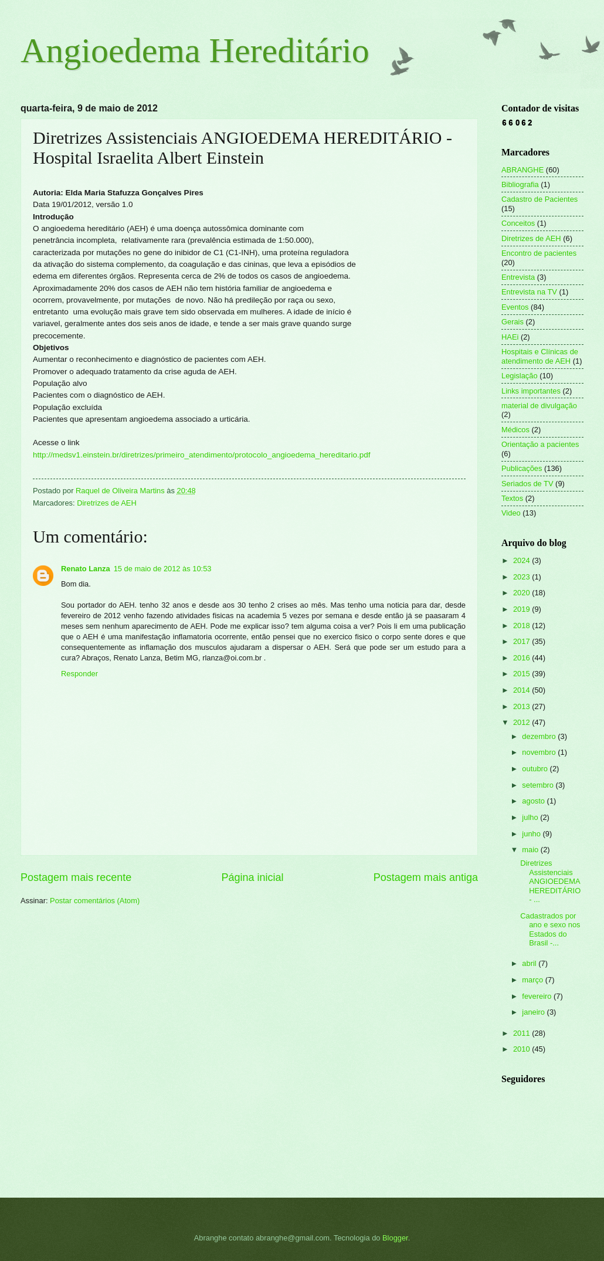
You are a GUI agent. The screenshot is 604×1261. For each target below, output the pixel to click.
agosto (534, 800)
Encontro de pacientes (538, 253)
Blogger (395, 1237)
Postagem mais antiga (426, 877)
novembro (540, 752)
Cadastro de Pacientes (539, 199)
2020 (522, 592)
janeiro (534, 1012)
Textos (512, 498)
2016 (522, 657)
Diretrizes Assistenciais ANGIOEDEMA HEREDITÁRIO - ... (550, 881)
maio (531, 849)
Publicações (521, 468)
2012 (522, 722)
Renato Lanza (85, 568)
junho (532, 833)
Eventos (515, 307)
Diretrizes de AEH (107, 503)
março (533, 979)
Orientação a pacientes (540, 444)
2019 (522, 609)
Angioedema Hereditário (195, 50)
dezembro (540, 736)
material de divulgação (539, 405)
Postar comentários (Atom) (95, 900)
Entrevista (518, 277)
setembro (538, 785)
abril (530, 963)
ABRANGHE (522, 169)
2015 (522, 673)
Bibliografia (520, 184)
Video (511, 513)
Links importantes (531, 391)
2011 (522, 1033)
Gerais (512, 321)
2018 (522, 625)
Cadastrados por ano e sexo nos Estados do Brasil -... (550, 929)
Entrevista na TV (529, 291)
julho (531, 817)
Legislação (519, 375)
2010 (522, 1049)
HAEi (509, 337)
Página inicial (252, 877)
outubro (535, 768)
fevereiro (538, 996)
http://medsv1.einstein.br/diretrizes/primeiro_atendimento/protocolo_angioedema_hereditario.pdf (202, 454)
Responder (79, 673)
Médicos (515, 429)
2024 (522, 560)
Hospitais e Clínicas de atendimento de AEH (539, 356)
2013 (522, 706)
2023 (522, 576)
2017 (522, 641)
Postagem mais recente (76, 877)
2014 (522, 690)
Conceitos (518, 223)
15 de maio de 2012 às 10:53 (163, 568)
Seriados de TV (527, 483)
